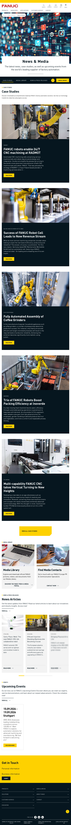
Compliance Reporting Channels (44, 822)
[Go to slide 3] (33, 675)
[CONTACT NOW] (53, 555)
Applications (25, 10)
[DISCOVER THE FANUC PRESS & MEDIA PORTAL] (18, 555)
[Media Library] (11, 570)
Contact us (65, 822)
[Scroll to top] (67, 811)
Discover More (10, 745)
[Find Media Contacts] (49, 570)
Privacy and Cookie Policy (15, 822)
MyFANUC (49, 6)
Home (4, 15)
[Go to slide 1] (21, 675)
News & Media (12, 15)
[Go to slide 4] (38, 675)
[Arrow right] (52, 80)
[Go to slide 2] (27, 675)
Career (48, 10)
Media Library (62, 80)
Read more (9, 175)
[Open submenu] (33, 788)
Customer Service (37, 10)
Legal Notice (59, 821)
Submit (6, 778)
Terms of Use (6, 821)
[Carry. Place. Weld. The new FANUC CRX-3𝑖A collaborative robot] (13, 638)
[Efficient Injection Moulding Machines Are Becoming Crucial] (36, 638)
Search (43, 6)
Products (5, 10)
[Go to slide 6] (49, 675)
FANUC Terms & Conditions (28, 822)
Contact (56, 6)
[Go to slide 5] (44, 675)
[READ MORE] (13, 623)
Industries (14, 10)
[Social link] (35, 817)
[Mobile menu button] (65, 5)
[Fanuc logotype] (12, 6)
